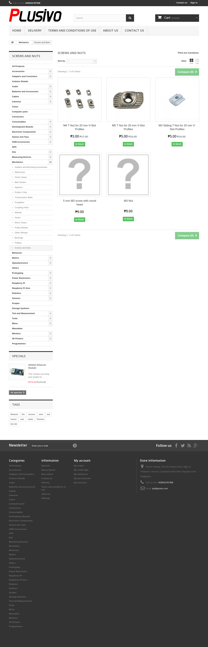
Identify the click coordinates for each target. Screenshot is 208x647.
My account (82, 460)
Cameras (16, 101)
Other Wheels (21, 232)
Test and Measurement (23, 313)
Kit (23, 414)
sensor (31, 414)
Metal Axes (19, 172)
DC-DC (14, 424)
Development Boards (22, 127)
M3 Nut (128, 200)
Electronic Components (24, 132)
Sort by (61, 61)
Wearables (17, 328)
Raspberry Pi (18, 283)
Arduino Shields (20, 81)
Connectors (18, 116)
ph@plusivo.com (160, 488)
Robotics (16, 293)
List (197, 61)
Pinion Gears (20, 177)
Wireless (16, 333)
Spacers (18, 187)
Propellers (19, 202)
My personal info (82, 478)
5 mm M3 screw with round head (79, 202)
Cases (15, 106)
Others (15, 268)
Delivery (34, 30)
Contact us (181, 2)
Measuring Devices (21, 157)
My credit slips (81, 470)
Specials (19, 356)
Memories (17, 253)
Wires (15, 323)
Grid (191, 61)
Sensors (16, 298)
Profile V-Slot (20, 192)
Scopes (16, 303)
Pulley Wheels (21, 227)
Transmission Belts (23, 197)
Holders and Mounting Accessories (30, 167)
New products (48, 470)
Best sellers (47, 474)
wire (41, 414)
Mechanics (17, 162)
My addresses (81, 474)
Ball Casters (20, 182)
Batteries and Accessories (25, 91)
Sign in (193, 2)
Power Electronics (21, 278)
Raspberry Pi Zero (21, 288)
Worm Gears (20, 222)
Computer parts (20, 111)
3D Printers (17, 338)
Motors (15, 258)
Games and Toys (20, 137)
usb (22, 419)
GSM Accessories (21, 142)
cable (30, 419)
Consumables (19, 122)
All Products (18, 66)
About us (110, 30)
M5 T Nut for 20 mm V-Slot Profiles (128, 127)
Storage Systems (20, 308)
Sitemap (45, 498)
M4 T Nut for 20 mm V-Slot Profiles (79, 127)
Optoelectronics (20, 263)
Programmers (19, 343)
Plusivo (40, 419)
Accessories (18, 71)
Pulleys (18, 243)
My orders (79, 466)
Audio (15, 86)
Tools (15, 318)
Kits (14, 152)
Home (16, 30)
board (13, 419)
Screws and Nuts (22, 248)
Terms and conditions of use (72, 30)
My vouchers (80, 482)
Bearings (18, 237)
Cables (15, 96)
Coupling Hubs (21, 207)
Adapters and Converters (24, 76)
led (48, 414)
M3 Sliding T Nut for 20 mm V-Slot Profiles (177, 127)
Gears (17, 217)
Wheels (18, 212)
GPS (14, 147)
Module (14, 414)
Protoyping (17, 273)
